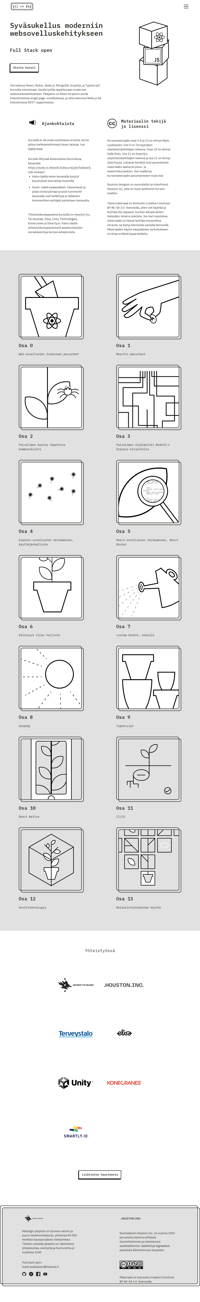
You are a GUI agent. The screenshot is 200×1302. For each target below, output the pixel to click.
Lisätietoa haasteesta (100, 1176)
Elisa (48, 220)
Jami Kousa (114, 164)
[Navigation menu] (186, 7)
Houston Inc (82, 216)
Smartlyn (142, 155)
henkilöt (140, 164)
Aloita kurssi (24, 69)
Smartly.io (53, 225)
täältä (32, 150)
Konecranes (36, 225)
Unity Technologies (64, 220)
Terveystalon (143, 146)
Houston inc (114, 190)
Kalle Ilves (114, 155)
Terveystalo (35, 220)
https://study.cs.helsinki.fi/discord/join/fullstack (59, 169)
